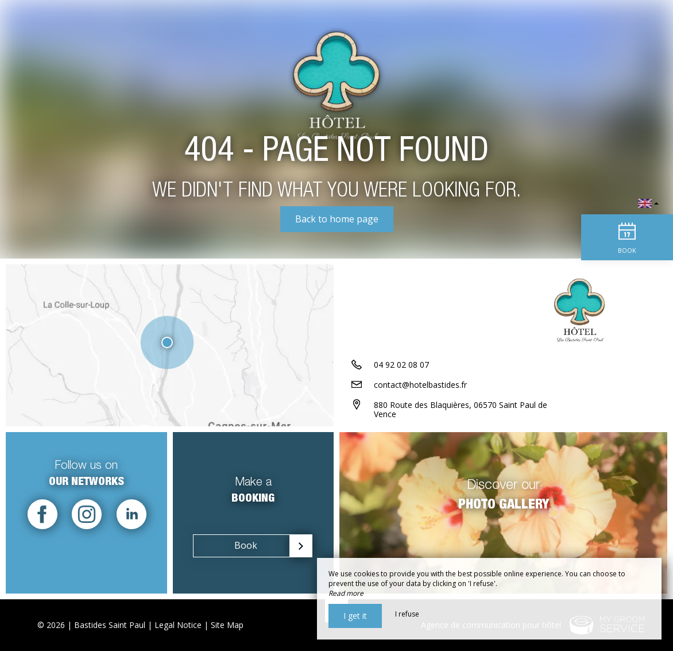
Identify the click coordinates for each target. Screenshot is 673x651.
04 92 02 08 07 (401, 364)
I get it (355, 615)
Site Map (227, 624)
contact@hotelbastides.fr (420, 384)
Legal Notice (178, 624)
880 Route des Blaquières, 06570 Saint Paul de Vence (460, 409)
